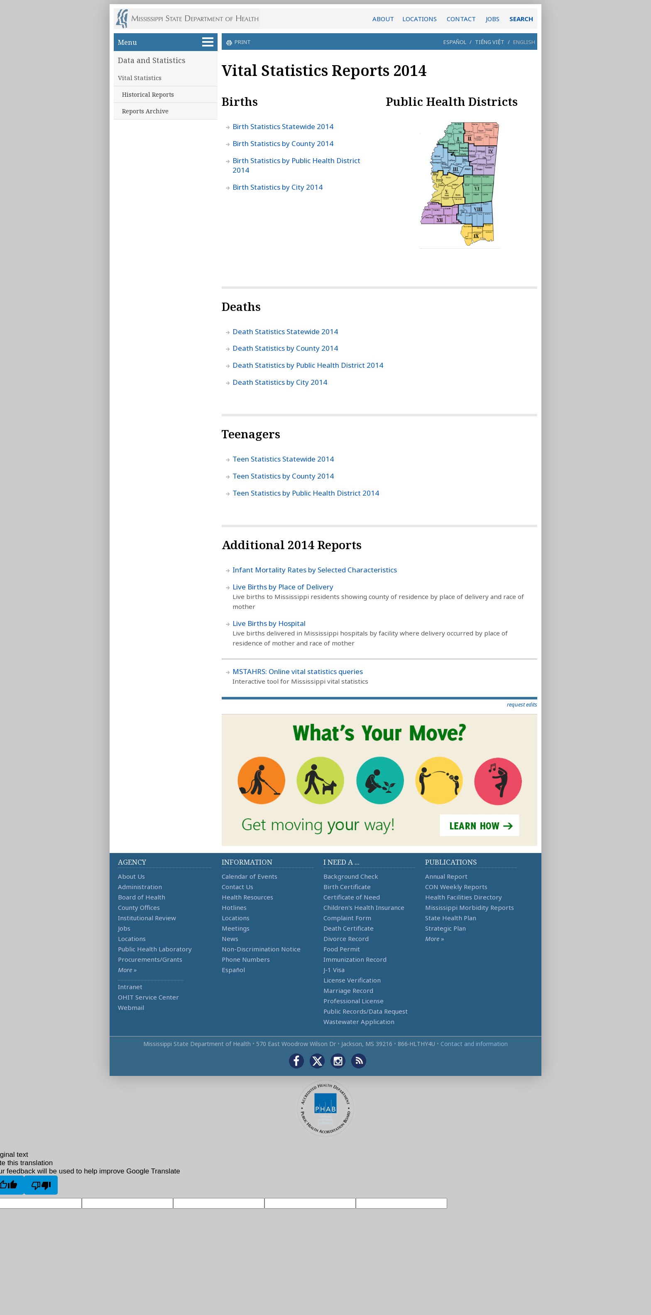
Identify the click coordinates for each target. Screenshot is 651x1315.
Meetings (236, 928)
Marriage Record (348, 990)
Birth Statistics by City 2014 (277, 187)
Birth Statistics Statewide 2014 (282, 126)
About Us (131, 876)
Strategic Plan (445, 928)
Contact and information (474, 1044)
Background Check (350, 876)
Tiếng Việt (489, 42)
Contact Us (237, 886)
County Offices (139, 907)
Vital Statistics (140, 77)
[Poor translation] (41, 1185)
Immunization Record (355, 959)
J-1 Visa (334, 969)
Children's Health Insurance (363, 907)
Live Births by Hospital (269, 623)
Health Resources (247, 897)
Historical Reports (148, 94)
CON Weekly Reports (456, 886)
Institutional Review (147, 918)
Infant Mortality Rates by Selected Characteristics (314, 569)
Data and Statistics (152, 60)
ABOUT (383, 19)
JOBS (492, 19)
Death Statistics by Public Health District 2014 (307, 365)
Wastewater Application (358, 1021)
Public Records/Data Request (365, 1011)
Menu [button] (165, 42)
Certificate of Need (351, 897)
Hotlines (234, 907)
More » (127, 969)
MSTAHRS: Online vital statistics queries (297, 671)
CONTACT (461, 19)
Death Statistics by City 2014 (279, 382)
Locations (132, 938)
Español (454, 42)
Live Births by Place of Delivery (282, 587)
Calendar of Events (249, 876)
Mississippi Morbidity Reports (469, 907)
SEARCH (521, 19)
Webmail (131, 1007)
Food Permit (341, 949)
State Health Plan (450, 918)
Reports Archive (145, 111)
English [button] (524, 42)
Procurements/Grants (150, 959)
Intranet (130, 987)
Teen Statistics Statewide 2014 (283, 459)
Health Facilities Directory (463, 897)
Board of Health (141, 897)
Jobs (124, 928)
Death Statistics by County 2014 (285, 348)
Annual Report (446, 876)
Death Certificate (348, 928)
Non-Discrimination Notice (261, 949)
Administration (140, 886)
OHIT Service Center (148, 997)
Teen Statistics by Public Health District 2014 (305, 493)
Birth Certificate (347, 886)
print (241, 42)
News (230, 938)
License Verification (352, 980)
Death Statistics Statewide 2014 (285, 331)
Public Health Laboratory (155, 949)
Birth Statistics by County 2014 (282, 143)
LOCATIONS (419, 19)
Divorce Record (346, 938)
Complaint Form (347, 918)
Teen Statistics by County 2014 (283, 476)
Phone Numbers (246, 959)
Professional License (353, 1001)
